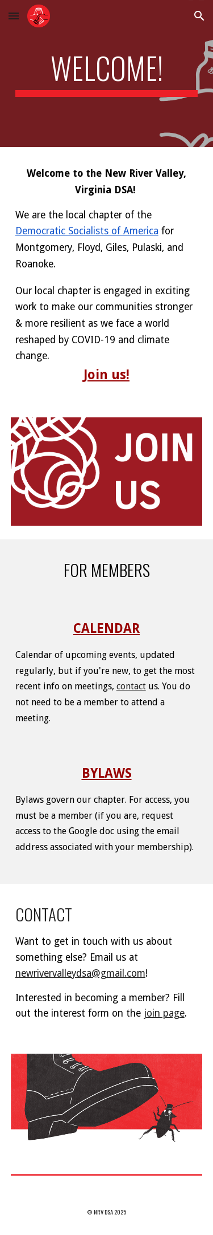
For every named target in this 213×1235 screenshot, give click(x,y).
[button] (13, 15)
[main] (107, 73)
